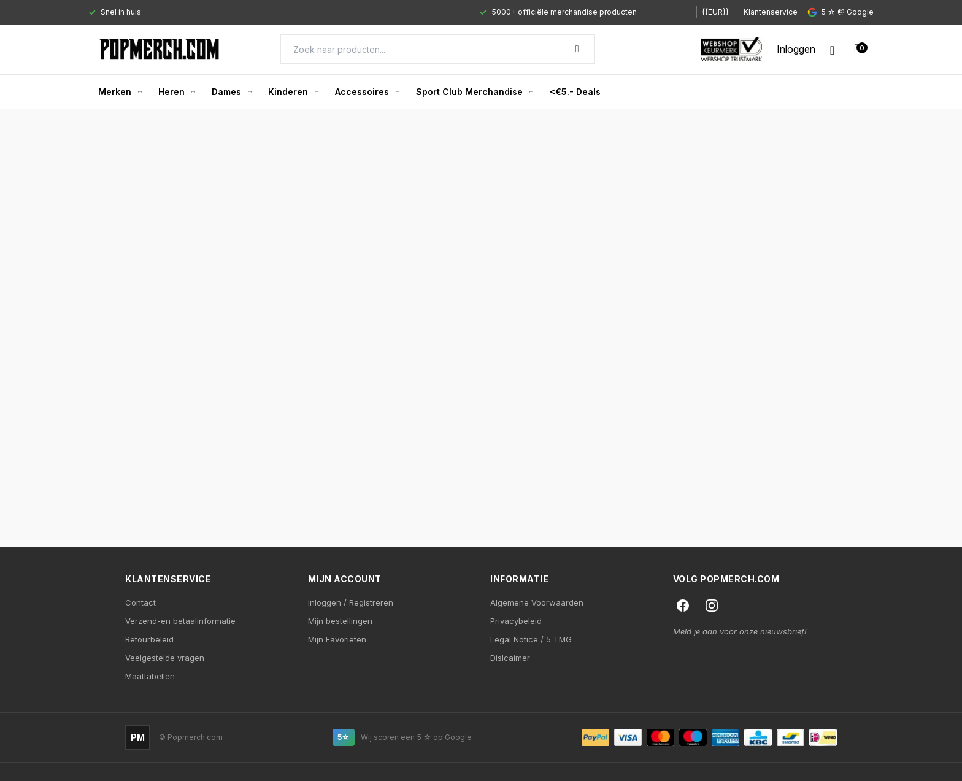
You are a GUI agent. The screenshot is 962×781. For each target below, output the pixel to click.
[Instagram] (711, 605)
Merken (119, 92)
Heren (176, 92)
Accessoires (367, 92)
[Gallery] (381, 12)
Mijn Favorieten (337, 639)
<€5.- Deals (575, 92)
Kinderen (293, 92)
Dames (231, 92)
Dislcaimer (510, 658)
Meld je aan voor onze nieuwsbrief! (740, 631)
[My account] (796, 49)
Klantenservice (771, 12)
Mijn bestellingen (340, 621)
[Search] (437, 49)
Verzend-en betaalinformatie (180, 621)
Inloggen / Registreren (350, 602)
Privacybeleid (516, 621)
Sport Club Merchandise (474, 92)
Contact (140, 602)
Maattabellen (150, 676)
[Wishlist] (832, 49)
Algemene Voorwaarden (536, 602)
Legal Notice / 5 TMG (531, 639)
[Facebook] (683, 605)
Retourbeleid (149, 639)
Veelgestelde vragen (164, 658)
